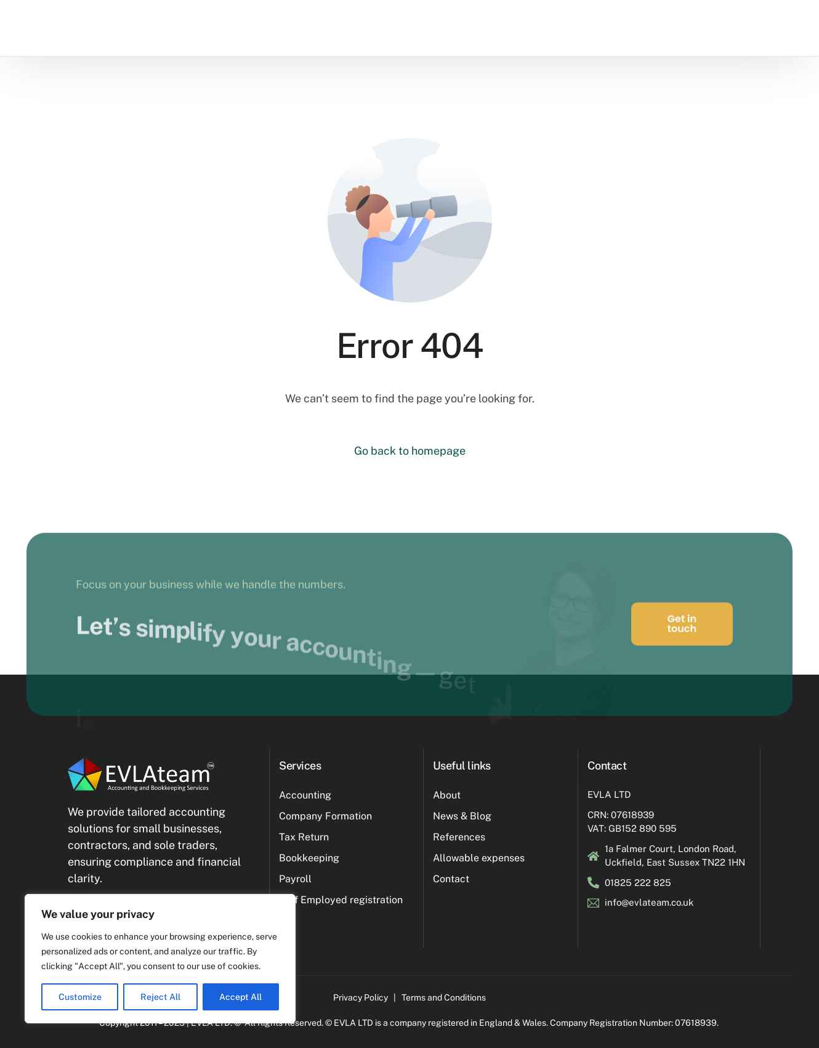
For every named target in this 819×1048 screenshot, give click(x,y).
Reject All (160, 997)
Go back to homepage (410, 450)
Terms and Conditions (443, 997)
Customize (80, 997)
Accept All (240, 997)
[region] (160, 958)
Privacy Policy (360, 997)
